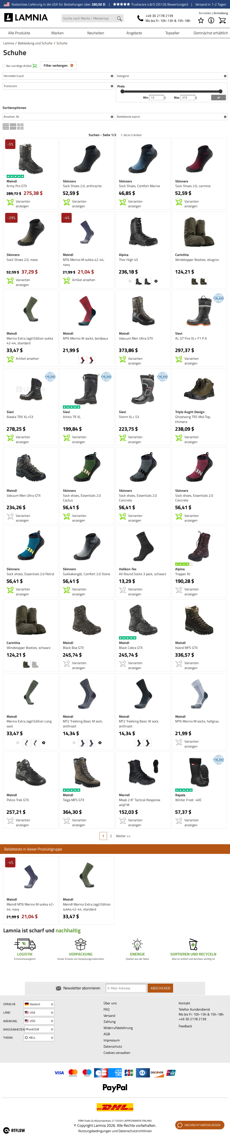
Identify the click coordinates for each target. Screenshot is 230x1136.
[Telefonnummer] (163, 18)
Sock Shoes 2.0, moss (22, 259)
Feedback (185, 1026)
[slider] (122, 91)
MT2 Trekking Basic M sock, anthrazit (83, 724)
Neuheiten (95, 33)
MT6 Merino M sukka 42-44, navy (83, 262)
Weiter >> (123, 835)
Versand (109, 1015)
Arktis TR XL (72, 416)
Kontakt (184, 1003)
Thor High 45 (128, 259)
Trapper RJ (182, 573)
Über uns (110, 1003)
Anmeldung (221, 13)
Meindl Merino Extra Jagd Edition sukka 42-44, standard (87, 907)
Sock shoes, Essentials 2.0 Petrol (30, 573)
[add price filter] (218, 97)
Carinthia (182, 254)
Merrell (124, 794)
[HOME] (26, 18)
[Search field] (93, 18)
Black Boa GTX (73, 647)
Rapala (180, 794)
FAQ (107, 1009)
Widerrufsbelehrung (118, 1028)
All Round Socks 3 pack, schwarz (142, 573)
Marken (57, 33)
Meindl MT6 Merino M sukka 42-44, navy (30, 907)
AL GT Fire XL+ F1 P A (191, 338)
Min (146, 97)
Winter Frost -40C (188, 799)
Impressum (112, 1040)
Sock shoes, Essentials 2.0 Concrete (138, 498)
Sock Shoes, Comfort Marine (139, 185)
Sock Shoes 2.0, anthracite (82, 185)
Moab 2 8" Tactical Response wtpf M (139, 802)
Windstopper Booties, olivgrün (197, 259)
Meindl (12, 181)
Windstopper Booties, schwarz (28, 647)
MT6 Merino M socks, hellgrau (197, 721)
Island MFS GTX (186, 647)
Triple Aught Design (190, 411)
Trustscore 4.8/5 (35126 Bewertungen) (150, 4)
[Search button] (119, 18)
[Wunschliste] (201, 20)
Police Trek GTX (18, 799)
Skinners (69, 181)
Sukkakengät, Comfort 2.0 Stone (86, 573)
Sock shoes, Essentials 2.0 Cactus (82, 498)
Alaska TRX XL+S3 (20, 416)
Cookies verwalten (117, 1052)
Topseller (172, 33)
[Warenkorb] (222, 20)
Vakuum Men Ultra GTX (136, 338)
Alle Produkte (19, 33)
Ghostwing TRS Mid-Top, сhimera (193, 419)
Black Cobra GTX (131, 647)
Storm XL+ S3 (129, 416)
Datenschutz (113, 1046)
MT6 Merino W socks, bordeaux (85, 338)
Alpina (123, 254)
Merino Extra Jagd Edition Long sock (29, 724)
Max (177, 97)
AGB (107, 1034)
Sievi (178, 333)
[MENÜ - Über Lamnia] (211, 20)
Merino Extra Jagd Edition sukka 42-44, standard (30, 341)
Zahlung (110, 1021)
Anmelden (205, 13)
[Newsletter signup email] (126, 988)
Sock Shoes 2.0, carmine (193, 185)
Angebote (134, 33)
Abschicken (160, 988)
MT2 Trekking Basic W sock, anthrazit (139, 724)
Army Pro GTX (17, 185)
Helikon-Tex (128, 569)
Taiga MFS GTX (73, 799)
